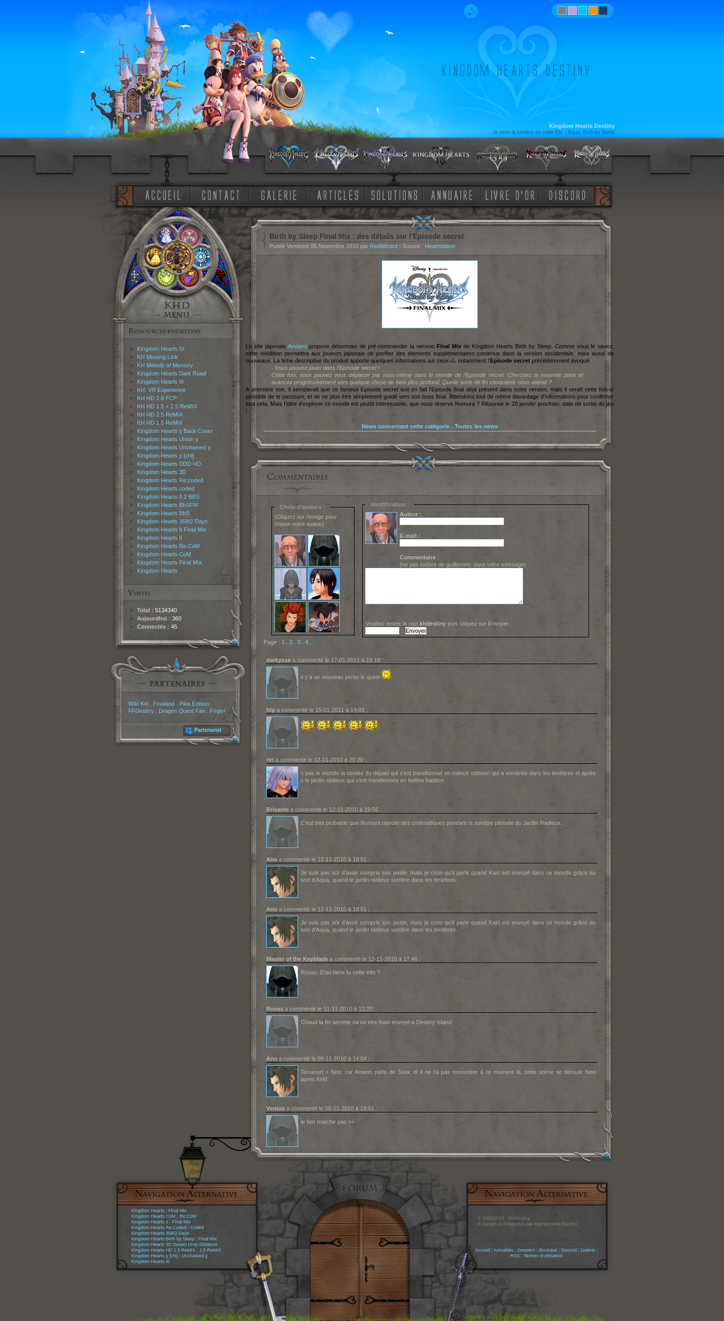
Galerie (587, 1250)
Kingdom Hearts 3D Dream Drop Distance (174, 1244)
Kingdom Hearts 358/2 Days (172, 521)
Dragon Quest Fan (182, 711)
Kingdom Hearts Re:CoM (168, 546)
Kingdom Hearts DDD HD (169, 464)
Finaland (163, 704)
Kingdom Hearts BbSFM (167, 505)
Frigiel (217, 711)
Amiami (297, 346)
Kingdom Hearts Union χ (168, 439)
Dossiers (526, 1250)
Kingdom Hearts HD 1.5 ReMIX (163, 1250)
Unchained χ (194, 1255)
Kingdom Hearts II (159, 538)
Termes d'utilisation (542, 1255)
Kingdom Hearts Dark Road (171, 373)
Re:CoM (187, 1216)
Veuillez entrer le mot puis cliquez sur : (438, 623)
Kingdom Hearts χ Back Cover (175, 431)
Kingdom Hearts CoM (164, 554)
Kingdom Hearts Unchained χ (173, 447)
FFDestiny (141, 711)
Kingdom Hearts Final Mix (169, 562)
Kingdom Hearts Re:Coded (159, 1227)
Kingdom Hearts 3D (161, 472)
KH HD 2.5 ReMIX (160, 414)
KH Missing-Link (157, 357)
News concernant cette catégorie (406, 426)
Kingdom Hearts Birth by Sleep (162, 1238)
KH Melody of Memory (165, 365)
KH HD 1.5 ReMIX (160, 423)
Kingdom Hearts (157, 571)
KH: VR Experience (161, 390)
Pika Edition (194, 704)
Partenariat (207, 730)
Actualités (504, 1250)
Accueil (482, 1250)
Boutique (548, 1250)
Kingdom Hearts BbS (163, 513)
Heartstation (440, 246)
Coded (197, 1227)
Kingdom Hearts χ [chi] (165, 455)
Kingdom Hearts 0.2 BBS (168, 497)
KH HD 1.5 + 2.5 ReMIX (167, 406)
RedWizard (384, 246)
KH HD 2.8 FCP (157, 398)
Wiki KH (138, 704)
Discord (569, 1250)
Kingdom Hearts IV (160, 349)
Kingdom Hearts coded (165, 488)
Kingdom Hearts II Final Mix (171, 529)
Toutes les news (476, 426)
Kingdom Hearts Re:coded (170, 480)
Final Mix (177, 1210)
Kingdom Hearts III (160, 382)
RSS (515, 1255)
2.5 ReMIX (210, 1250)
